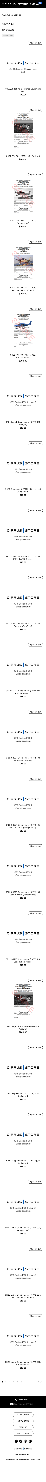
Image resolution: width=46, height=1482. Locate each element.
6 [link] (21, 1381)
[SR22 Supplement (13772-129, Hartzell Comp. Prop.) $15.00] (23, 470)
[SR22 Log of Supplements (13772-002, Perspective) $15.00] (23, 1208)
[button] (39, 4)
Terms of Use (35, 1475)
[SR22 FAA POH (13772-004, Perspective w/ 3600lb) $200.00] (23, 268)
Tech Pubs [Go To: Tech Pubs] (7, 15)
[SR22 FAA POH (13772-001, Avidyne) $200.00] (23, 135)
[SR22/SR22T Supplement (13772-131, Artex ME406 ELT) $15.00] (23, 671)
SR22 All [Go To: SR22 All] (17, 15)
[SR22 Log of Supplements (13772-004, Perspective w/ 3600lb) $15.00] (23, 1275)
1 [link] (2, 1381)
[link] (40, 1382)
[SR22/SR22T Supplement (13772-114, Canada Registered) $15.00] (23, 939)
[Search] (30, 4)
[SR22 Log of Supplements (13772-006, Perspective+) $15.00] (23, 1342)
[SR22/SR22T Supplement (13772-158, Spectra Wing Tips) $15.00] (23, 604)
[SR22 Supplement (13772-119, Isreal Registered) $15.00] (23, 1074)
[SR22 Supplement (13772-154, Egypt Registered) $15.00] (23, 1141)
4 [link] (13, 1381)
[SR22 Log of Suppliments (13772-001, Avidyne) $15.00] (23, 402)
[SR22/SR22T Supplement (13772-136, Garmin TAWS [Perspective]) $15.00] (23, 872)
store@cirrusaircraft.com (23, 1404)
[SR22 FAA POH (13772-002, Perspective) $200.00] (23, 201)
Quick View (35, 43)
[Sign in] (34, 4)
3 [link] (9, 1381)
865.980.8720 (23, 1399)
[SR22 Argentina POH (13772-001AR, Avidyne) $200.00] (23, 1007)
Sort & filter (8, 35)
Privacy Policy (24, 1475)
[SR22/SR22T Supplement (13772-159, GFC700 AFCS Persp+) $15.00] (23, 537)
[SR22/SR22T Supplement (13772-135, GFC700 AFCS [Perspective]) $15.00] (23, 805)
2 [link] (5, 1381)
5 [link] (17, 1381)
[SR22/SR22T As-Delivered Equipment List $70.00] (23, 69)
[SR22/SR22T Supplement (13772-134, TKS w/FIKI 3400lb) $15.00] (23, 738)
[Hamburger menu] (3, 4)
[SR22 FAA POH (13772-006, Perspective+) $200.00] (23, 335)
